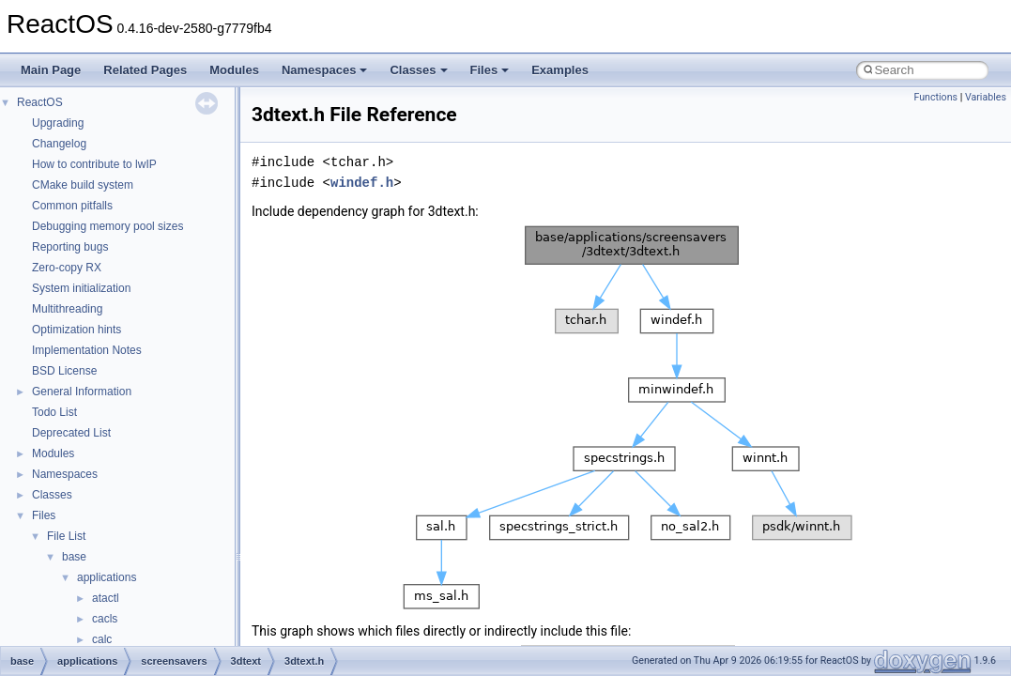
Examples (560, 70)
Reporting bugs (70, 247)
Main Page (51, 70)
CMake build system (82, 185)
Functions (935, 97)
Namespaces (325, 70)
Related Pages (145, 70)
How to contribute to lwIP (94, 164)
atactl (105, 598)
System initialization (81, 288)
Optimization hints (76, 329)
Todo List (54, 412)
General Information (81, 391)
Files (490, 70)
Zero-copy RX (66, 267)
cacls (104, 618)
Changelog (59, 143)
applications (106, 577)
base (74, 556)
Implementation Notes (87, 350)
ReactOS (40, 102)
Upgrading (58, 123)
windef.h (361, 183)
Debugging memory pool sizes (107, 226)
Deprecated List (71, 432)
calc (102, 639)
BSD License (64, 370)
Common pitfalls (72, 205)
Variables (985, 97)
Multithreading (67, 308)
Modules (234, 70)
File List (66, 536)
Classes (418, 70)
